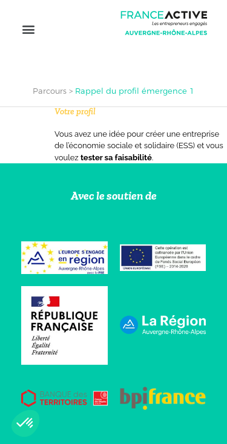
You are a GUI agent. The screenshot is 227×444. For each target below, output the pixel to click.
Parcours (50, 91)
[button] (28, 29)
